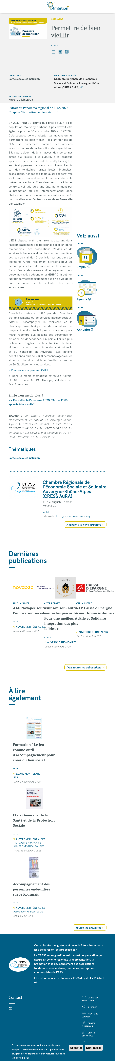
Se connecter (94, 1042)
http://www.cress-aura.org (73, 516)
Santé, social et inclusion (24, 458)
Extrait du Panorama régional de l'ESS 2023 (39, 108)
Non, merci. (94, 1049)
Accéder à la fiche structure (85, 524)
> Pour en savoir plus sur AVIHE (29, 370)
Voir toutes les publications (85, 667)
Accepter (76, 1049)
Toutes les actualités (90, 927)
